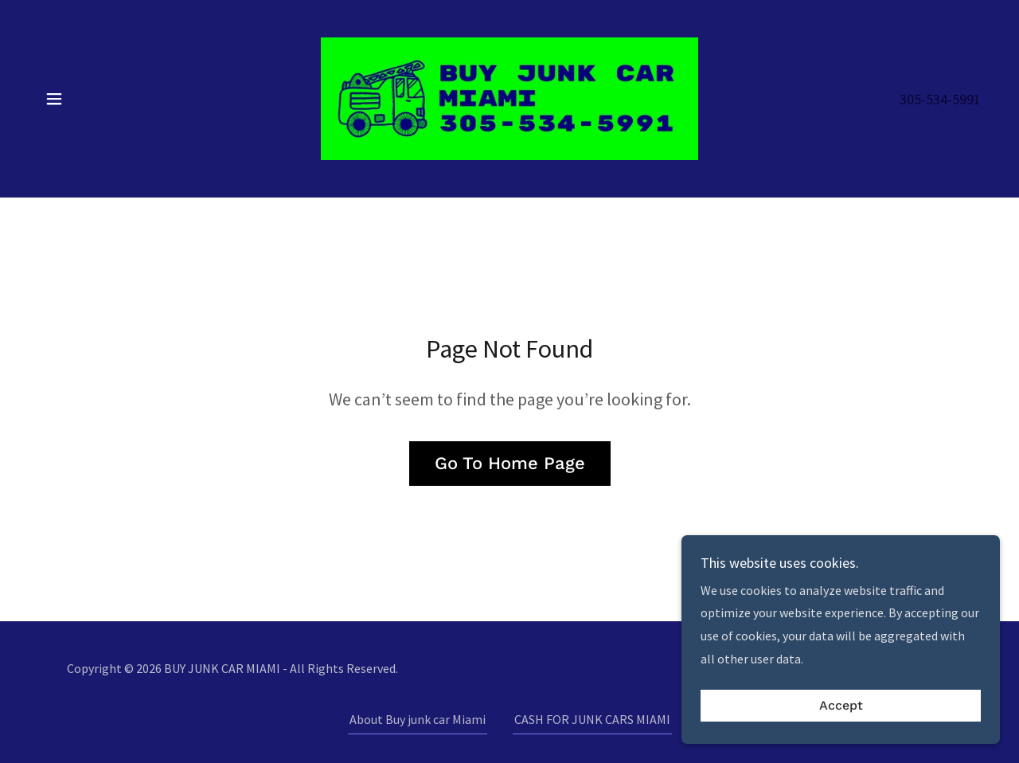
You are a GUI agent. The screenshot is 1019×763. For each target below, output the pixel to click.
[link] (509, 97)
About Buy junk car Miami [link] (417, 719)
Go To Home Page (510, 463)
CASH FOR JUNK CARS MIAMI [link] (592, 719)
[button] (54, 99)
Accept (841, 738)
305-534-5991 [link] (940, 99)
